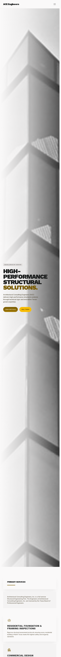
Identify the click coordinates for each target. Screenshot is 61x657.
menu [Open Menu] (54, 4)
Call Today (25, 309)
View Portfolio (10, 309)
